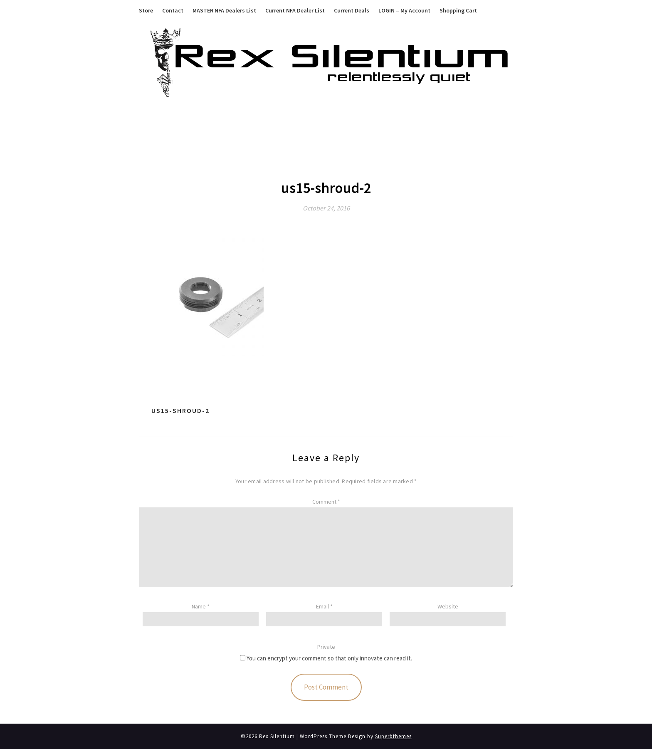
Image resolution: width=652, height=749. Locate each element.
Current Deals (351, 10)
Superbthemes (393, 736)
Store (146, 10)
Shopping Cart (458, 10)
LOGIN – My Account (404, 10)
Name (201, 606)
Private (326, 646)
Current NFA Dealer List (295, 10)
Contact (172, 10)
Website (447, 606)
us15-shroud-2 (180, 410)
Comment (326, 501)
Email (324, 606)
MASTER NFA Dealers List (224, 10)
